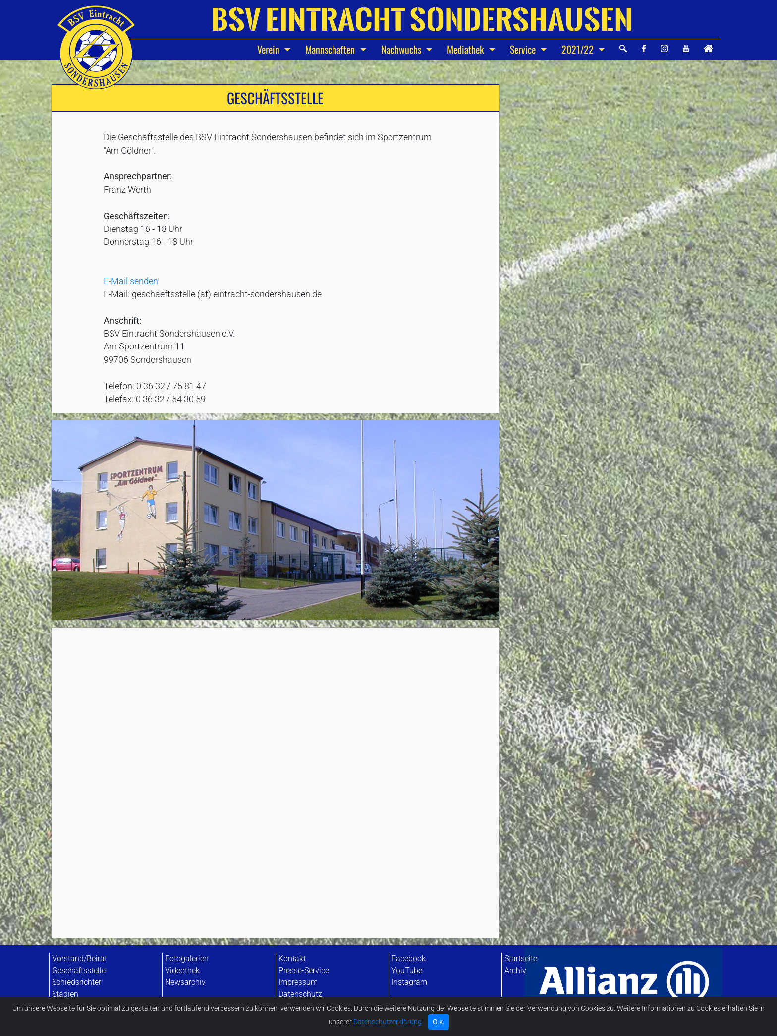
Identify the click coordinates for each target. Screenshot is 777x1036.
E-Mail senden (131, 281)
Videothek (182, 970)
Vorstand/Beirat (79, 958)
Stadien (65, 994)
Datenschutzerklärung (387, 1022)
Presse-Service (303, 970)
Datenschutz (300, 994)
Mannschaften (331, 49)
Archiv (515, 970)
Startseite (520, 958)
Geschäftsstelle (79, 970)
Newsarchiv (185, 982)
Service (524, 49)
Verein (269, 49)
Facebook (408, 958)
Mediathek (467, 49)
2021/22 (578, 49)
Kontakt (292, 958)
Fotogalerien (187, 958)
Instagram (409, 982)
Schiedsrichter (76, 982)
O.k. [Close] (438, 1022)
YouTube (406, 970)
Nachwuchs (402, 49)
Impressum (298, 982)
